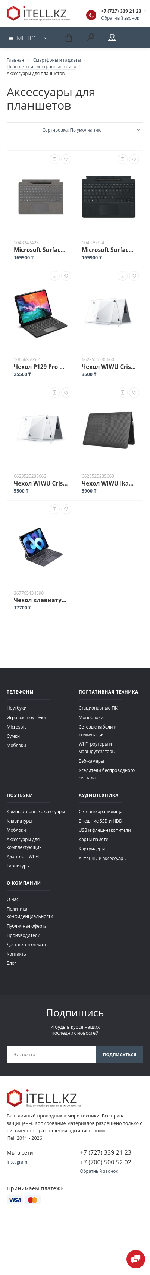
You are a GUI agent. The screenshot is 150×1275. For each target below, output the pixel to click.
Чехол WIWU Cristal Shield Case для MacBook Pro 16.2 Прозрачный (41, 483)
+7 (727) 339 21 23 (121, 11)
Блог (11, 963)
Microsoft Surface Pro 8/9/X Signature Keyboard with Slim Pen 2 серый (41, 249)
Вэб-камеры (91, 761)
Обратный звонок (120, 18)
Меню (22, 38)
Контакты (17, 954)
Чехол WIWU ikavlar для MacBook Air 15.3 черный (109, 483)
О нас (13, 899)
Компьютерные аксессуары (36, 811)
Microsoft (16, 727)
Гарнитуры (18, 866)
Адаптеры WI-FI (23, 856)
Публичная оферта (27, 926)
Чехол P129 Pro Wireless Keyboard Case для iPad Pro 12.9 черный (41, 366)
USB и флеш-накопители (105, 830)
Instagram (17, 1162)
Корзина (68, 37)
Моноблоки (91, 717)
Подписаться (120, 1054)
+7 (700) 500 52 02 (105, 1162)
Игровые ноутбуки (26, 717)
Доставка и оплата (26, 944)
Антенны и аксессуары (103, 858)
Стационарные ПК (98, 708)
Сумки (13, 736)
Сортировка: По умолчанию (71, 130)
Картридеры (92, 848)
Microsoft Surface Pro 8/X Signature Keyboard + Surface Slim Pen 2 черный (109, 249)
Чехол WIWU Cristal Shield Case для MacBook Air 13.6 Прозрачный (109, 366)
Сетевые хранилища (100, 811)
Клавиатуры (19, 821)
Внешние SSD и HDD (100, 821)
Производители (23, 935)
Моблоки (16, 745)
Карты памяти (94, 839)
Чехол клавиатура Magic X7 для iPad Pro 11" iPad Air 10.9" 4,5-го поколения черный (41, 600)
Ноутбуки (16, 708)
